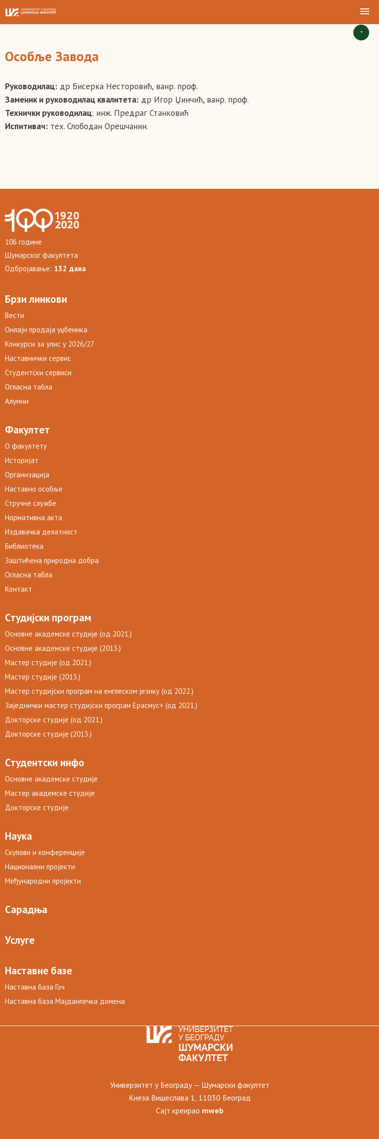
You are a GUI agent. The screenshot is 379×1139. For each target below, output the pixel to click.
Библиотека (24, 546)
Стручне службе (30, 503)
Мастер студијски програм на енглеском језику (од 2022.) (99, 691)
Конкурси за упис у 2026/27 (49, 344)
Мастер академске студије (50, 793)
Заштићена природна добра (52, 560)
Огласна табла (28, 387)
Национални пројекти (40, 866)
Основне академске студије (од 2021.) (68, 634)
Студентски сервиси (38, 372)
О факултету (26, 446)
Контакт (18, 589)
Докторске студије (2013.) (48, 734)
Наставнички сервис (38, 358)
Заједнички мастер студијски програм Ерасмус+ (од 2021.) (101, 705)
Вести (14, 315)
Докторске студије (37, 807)
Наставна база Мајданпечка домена (65, 1001)
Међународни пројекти (43, 881)
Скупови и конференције (45, 852)
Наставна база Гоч (35, 987)
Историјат (21, 460)
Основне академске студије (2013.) (63, 648)
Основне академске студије (51, 778)
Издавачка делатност (41, 531)
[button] (364, 12)
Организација (27, 474)
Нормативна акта (33, 517)
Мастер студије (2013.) (42, 676)
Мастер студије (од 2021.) (48, 662)
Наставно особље (34, 489)
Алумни (17, 401)
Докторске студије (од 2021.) (54, 719)
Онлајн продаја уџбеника (46, 329)
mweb (213, 1110)
